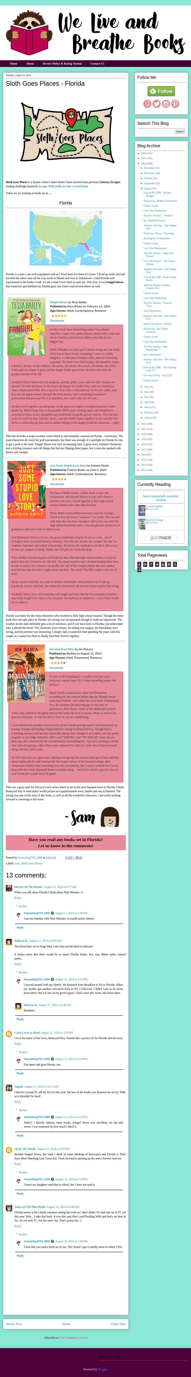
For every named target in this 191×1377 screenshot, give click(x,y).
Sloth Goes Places (31, 863)
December (149, 168)
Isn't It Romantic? (153, 311)
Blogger (102, 1369)
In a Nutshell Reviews (155, 220)
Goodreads (57, 320)
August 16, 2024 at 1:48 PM (71, 1241)
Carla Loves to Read (27, 1032)
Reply (17, 897)
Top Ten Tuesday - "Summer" (159, 215)
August (148, 188)
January (148, 417)
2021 (144, 429)
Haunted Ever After (61, 649)
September (150, 183)
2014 (144, 464)
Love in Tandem (154, 506)
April (147, 402)
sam (17, 863)
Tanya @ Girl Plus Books (30, 1206)
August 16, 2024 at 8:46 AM (63, 1206)
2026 (144, 153)
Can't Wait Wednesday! (155, 210)
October (148, 178)
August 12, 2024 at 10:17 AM (41, 1086)
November (150, 173)
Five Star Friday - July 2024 (158, 375)
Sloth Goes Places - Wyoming (159, 233)
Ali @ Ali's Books (25, 1148)
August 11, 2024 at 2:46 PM (71, 913)
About (30, 63)
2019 (144, 439)
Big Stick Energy (154, 520)
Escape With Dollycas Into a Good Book (63, 186)
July (146, 386)
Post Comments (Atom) (73, 1337)
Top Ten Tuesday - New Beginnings (156, 348)
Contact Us (97, 63)
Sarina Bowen (153, 523)
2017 (144, 449)
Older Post (118, 1324)
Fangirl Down (58, 302)
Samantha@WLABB (37, 913)
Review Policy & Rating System (62, 63)
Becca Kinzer (153, 509)
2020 (144, 434)
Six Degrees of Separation (157, 238)
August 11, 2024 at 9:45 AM (45, 940)
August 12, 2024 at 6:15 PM (71, 1116)
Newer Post (14, 1324)
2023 (144, 424)
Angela (18, 1086)
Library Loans (151, 205)
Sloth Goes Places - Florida (157, 324)
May (146, 397)
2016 (144, 454)
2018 (144, 444)
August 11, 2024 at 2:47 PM (71, 979)
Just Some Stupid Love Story (68, 465)
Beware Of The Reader (28, 886)
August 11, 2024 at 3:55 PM (57, 1032)
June (146, 392)
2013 (144, 470)
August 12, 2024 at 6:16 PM (71, 1179)
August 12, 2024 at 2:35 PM (53, 1148)
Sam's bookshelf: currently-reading (161, 498)
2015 (144, 459)
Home (13, 63)
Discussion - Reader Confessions (160, 201)
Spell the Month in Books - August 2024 (157, 287)
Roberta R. (21, 940)
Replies (23, 906)
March (147, 407)
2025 (144, 158)
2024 (144, 163)
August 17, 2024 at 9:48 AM (55, 1005)
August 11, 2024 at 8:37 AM (60, 886)
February (149, 412)
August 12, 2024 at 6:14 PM (71, 1058)
